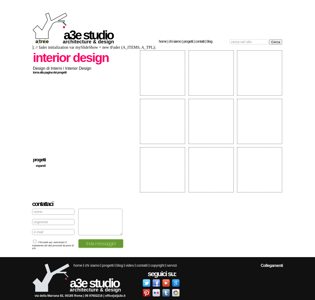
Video (129, 265)
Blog (209, 41)
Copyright (157, 265)
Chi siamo (175, 41)
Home (163, 41)
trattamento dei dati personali (47, 245)
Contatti (199, 41)
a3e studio (88, 35)
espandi (40, 166)
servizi (172, 265)
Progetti (188, 41)
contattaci (42, 203)
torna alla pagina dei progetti (49, 72)
